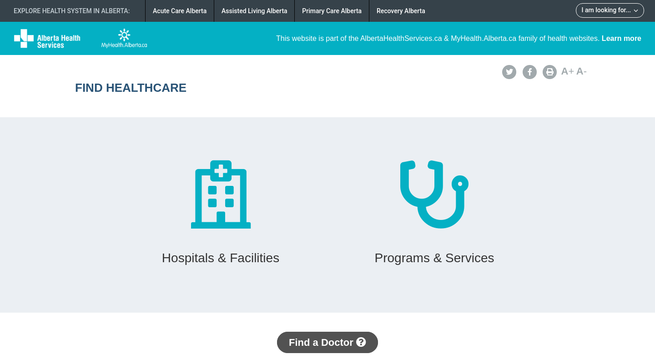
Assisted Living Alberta (254, 11)
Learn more (621, 38)
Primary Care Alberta (332, 11)
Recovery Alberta (401, 11)
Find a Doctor (327, 342)
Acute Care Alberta (180, 11)
